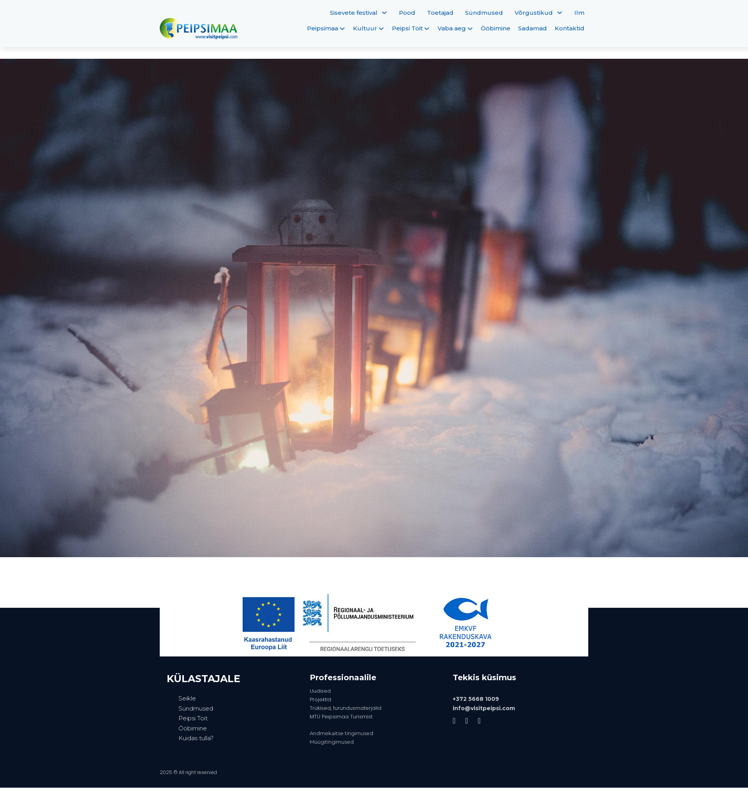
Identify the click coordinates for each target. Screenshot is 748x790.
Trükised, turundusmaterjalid (345, 708)
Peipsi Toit (407, 28)
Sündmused (484, 12)
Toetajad (440, 12)
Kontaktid (569, 28)
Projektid (320, 699)
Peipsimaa (322, 28)
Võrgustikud (534, 12)
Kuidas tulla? (195, 738)
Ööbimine (495, 28)
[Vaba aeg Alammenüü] (470, 29)
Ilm (579, 12)
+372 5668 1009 (476, 698)
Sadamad (532, 28)
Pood (407, 12)
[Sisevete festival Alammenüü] (384, 13)
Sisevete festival (354, 12)
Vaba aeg (452, 28)
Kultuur (365, 28)
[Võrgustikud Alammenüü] (560, 13)
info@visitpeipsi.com (484, 708)
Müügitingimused (332, 742)
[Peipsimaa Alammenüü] (342, 29)
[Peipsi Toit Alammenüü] (427, 29)
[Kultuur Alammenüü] (381, 29)
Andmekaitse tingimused (341, 733)
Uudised (320, 691)
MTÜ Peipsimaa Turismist (341, 716)
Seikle (187, 698)
